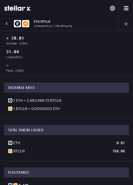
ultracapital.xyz (43, 25)
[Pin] (126, 23)
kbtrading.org (63, 25)
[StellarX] (17, 8)
